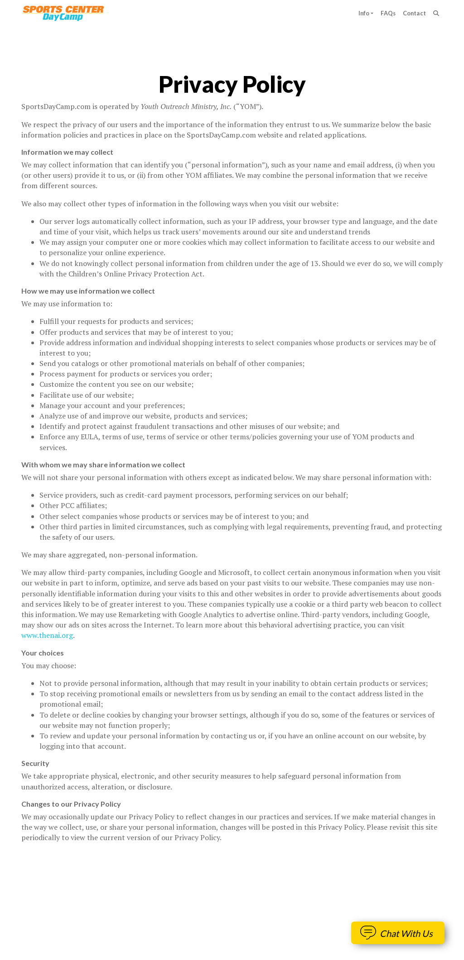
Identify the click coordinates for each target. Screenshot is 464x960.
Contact (414, 13)
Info (364, 13)
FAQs (388, 13)
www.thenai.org (47, 635)
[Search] (436, 13)
